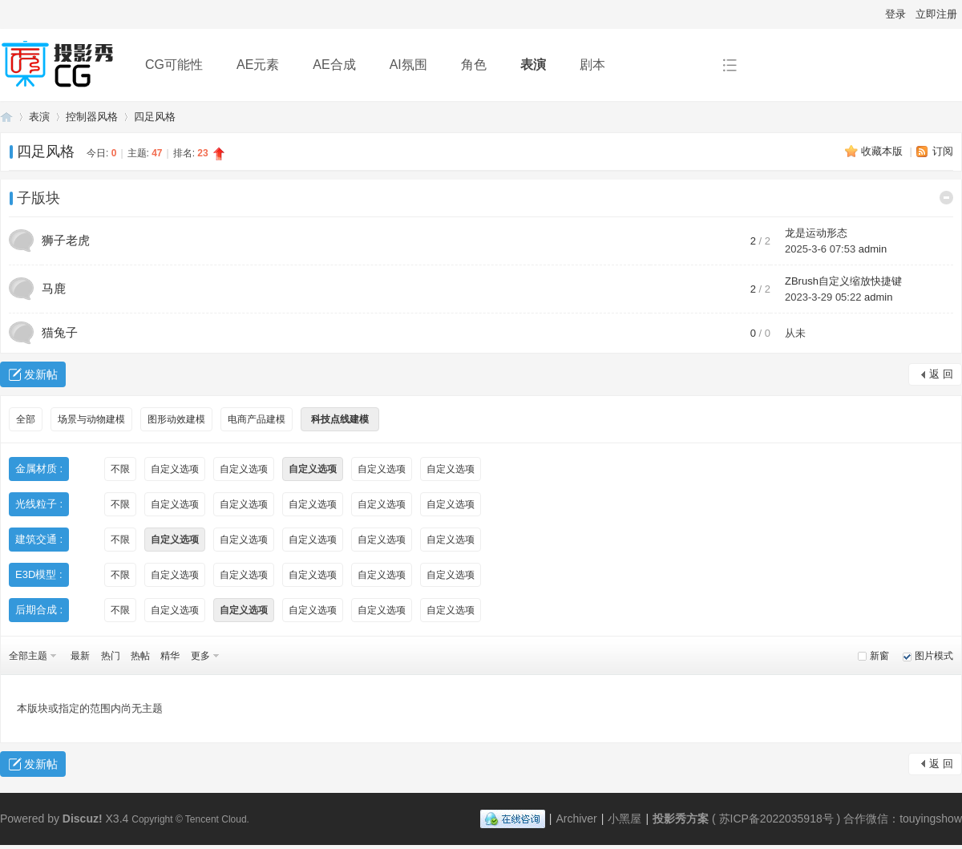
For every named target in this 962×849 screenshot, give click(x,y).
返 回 (941, 374)
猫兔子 (60, 332)
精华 (170, 655)
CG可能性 (174, 64)
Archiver (576, 818)
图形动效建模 (176, 419)
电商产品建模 (256, 419)
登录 (895, 14)
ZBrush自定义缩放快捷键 (843, 281)
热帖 (140, 655)
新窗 (879, 655)
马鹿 (54, 288)
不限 (120, 469)
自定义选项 (175, 469)
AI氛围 (408, 64)
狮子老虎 (66, 240)
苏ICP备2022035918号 (776, 818)
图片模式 (934, 655)
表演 (533, 64)
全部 (25, 419)
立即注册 (936, 14)
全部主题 (28, 655)
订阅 (942, 151)
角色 (474, 64)
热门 (110, 655)
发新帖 (41, 374)
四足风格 (155, 117)
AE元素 (257, 64)
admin (873, 249)
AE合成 (334, 64)
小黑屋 (624, 818)
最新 (80, 655)
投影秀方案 (6, 116)
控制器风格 (92, 117)
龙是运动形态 (816, 233)
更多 (200, 655)
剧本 (592, 64)
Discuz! (83, 818)
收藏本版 (883, 151)
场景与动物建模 (91, 419)
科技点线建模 (340, 419)
